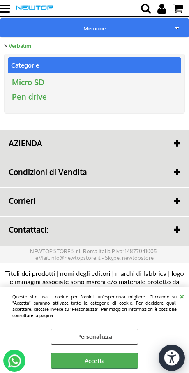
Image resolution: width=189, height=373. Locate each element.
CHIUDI (182, 295)
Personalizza (94, 336)
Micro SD (28, 82)
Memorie (94, 28)
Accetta (95, 360)
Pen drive (29, 96)
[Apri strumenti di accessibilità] (172, 358)
